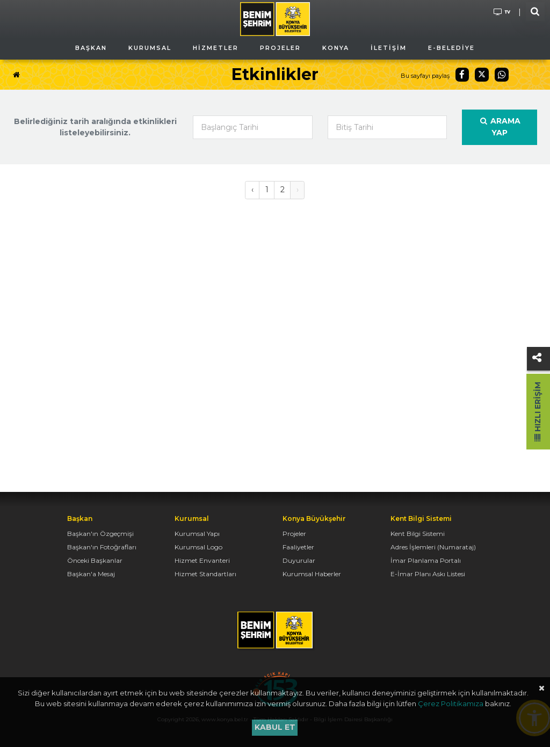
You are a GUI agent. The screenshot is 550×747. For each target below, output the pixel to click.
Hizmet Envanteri (202, 560)
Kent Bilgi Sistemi (417, 534)
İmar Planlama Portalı (425, 560)
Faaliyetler (298, 547)
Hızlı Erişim (537, 411)
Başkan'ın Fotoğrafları (101, 547)
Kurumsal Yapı (197, 534)
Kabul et (275, 727)
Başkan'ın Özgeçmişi (100, 534)
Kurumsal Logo (198, 547)
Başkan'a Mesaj (91, 574)
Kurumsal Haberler (312, 574)
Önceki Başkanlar (94, 560)
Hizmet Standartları (205, 574)
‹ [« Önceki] (252, 189)
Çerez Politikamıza (450, 703)
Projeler (294, 534)
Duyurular (299, 560)
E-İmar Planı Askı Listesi (427, 574)
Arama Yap (499, 126)
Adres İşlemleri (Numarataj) (433, 547)
